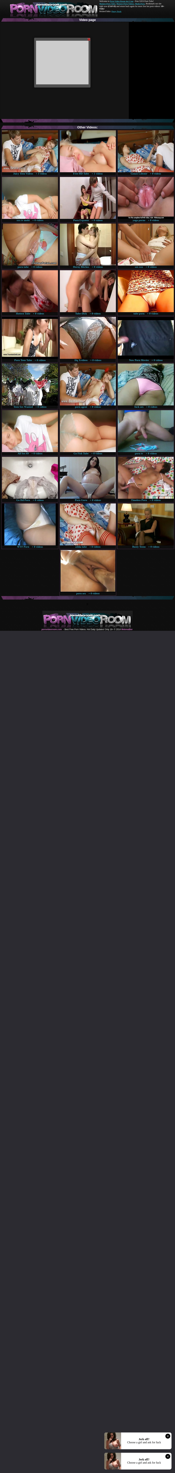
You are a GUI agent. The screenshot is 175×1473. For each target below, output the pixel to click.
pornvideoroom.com (51, 629)
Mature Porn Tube (107, 4)
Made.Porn (140, 4)
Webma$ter (126, 629)
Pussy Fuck (116, 11)
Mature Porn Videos (125, 4)
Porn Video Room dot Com (121, 1)
